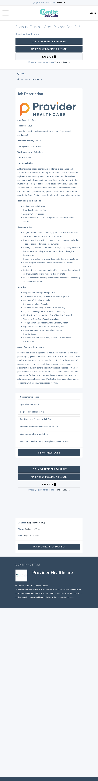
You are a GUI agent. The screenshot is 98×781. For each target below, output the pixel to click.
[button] (21, 74)
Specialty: (24, 404)
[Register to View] (36, 522)
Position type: (26, 419)
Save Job (49, 56)
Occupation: (26, 396)
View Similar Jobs (49, 452)
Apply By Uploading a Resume (49, 49)
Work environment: (29, 426)
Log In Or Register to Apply (49, 41)
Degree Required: (28, 411)
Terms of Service (62, 62)
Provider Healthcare (52, 572)
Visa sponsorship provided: (32, 434)
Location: (24, 441)
